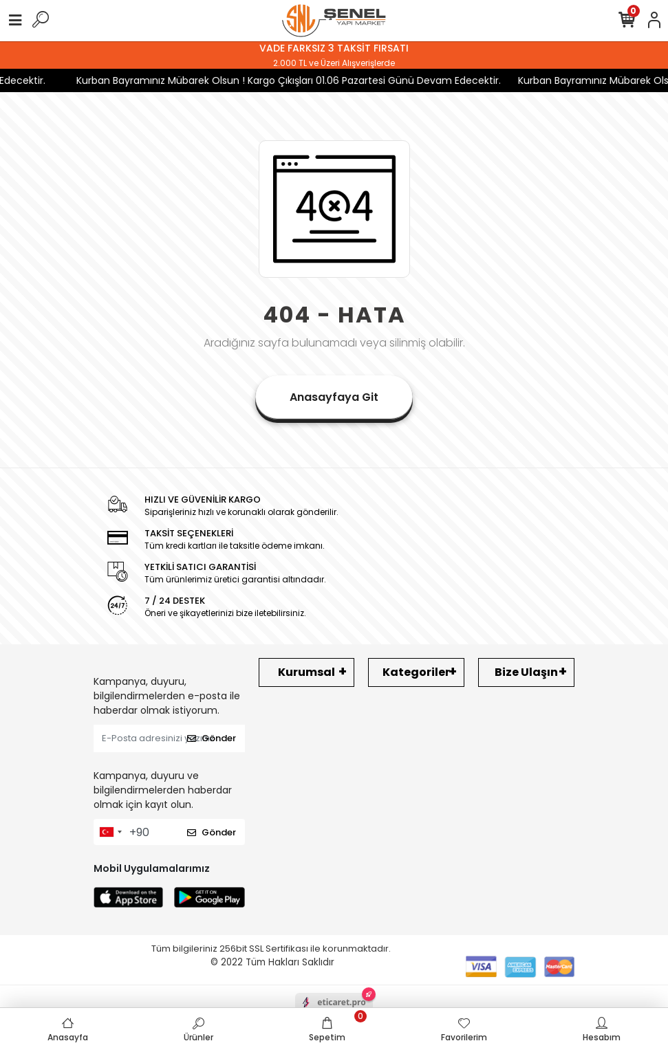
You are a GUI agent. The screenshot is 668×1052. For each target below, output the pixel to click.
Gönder (211, 738)
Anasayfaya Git (334, 397)
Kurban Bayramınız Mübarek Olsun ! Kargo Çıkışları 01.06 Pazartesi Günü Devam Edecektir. (279, 80)
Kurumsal (306, 672)
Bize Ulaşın (526, 672)
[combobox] (110, 832)
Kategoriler (416, 672)
